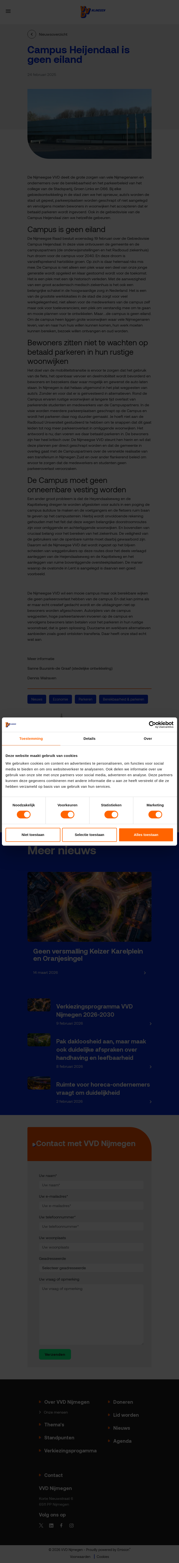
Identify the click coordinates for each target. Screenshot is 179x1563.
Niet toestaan (33, 835)
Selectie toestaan (89, 835)
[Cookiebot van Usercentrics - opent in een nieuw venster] (152, 724)
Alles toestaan (146, 835)
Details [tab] (89, 738)
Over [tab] (148, 738)
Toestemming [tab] (31, 738)
